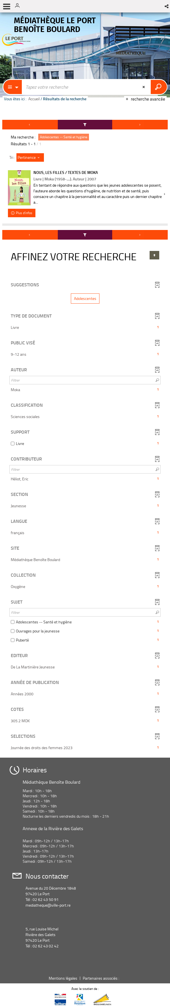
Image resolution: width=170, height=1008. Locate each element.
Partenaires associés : (101, 978)
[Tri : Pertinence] (30, 157)
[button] (167, 6)
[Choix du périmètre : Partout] (12, 87)
